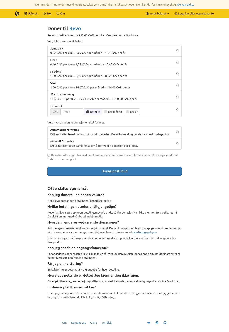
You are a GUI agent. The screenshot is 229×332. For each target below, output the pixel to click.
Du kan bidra (185, 4)
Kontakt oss (78, 322)
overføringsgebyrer (144, 232)
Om (64, 322)
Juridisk (106, 322)
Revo (75, 28)
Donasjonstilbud (114, 171)
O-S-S (93, 322)
